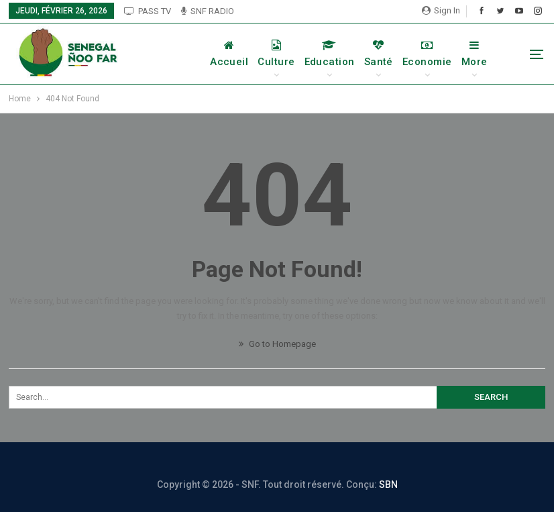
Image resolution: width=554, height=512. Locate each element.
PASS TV (147, 11)
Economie (427, 54)
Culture (276, 54)
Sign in (441, 10)
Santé (378, 54)
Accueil (229, 54)
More (474, 54)
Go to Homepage (277, 344)
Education (329, 54)
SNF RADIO (207, 11)
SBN (388, 484)
